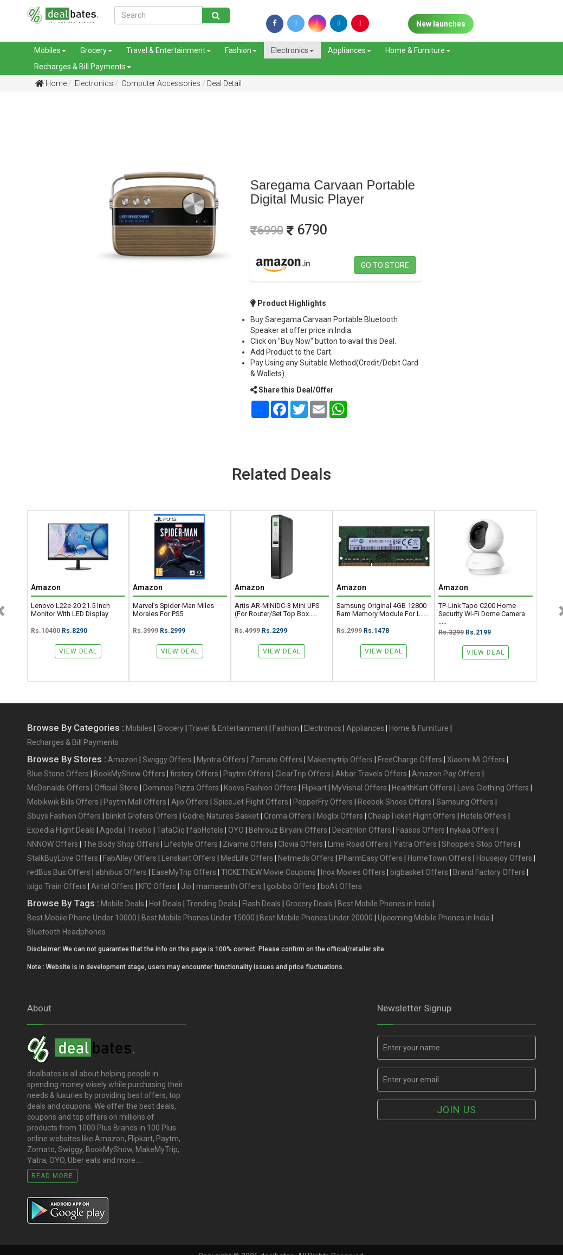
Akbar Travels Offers (371, 773)
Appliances (349, 50)
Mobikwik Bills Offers (63, 802)
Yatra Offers (415, 844)
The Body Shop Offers (121, 844)
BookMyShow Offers (129, 773)
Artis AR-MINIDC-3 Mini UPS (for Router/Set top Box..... (277, 609)
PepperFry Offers (323, 802)
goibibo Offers (291, 886)
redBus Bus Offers (58, 872)
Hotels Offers (484, 816)
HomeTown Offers (439, 858)
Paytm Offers (246, 773)
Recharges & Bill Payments (82, 66)
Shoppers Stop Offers (479, 844)
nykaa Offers (472, 830)
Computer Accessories (160, 83)
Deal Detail (224, 83)
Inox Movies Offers (353, 872)
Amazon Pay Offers (446, 773)
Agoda (111, 830)
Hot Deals (165, 903)
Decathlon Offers (361, 830)
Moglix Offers (339, 816)
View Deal (78, 651)
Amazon (123, 759)
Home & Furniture (417, 50)
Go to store (385, 265)
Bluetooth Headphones (66, 931)
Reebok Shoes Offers (394, 802)
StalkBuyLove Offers (62, 858)
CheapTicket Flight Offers (412, 816)
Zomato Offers (276, 759)
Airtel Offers (112, 886)
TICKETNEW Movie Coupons (268, 872)
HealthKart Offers (422, 787)
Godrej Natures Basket (221, 816)
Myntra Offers (221, 759)
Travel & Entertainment (168, 50)
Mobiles (50, 50)
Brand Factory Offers (489, 872)
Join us (456, 1109)
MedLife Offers (247, 858)
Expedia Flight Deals (61, 830)
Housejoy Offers (504, 858)
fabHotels (206, 830)
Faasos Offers (420, 830)
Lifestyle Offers (191, 844)
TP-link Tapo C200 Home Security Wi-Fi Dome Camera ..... (481, 613)
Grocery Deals (309, 903)
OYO (236, 830)
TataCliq (171, 830)
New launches (440, 23)
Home (51, 83)
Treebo (139, 830)
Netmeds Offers (306, 858)
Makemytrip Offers (340, 759)
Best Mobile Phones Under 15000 (198, 917)
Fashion (241, 50)
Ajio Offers (190, 802)
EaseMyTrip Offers (184, 872)
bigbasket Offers (419, 872)
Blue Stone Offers (58, 773)
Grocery (96, 50)
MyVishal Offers (359, 787)
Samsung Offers (465, 802)
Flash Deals (261, 903)
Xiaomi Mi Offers (476, 759)
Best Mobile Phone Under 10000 (82, 917)
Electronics (292, 50)
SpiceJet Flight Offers (250, 802)
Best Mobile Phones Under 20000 (316, 917)
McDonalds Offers (58, 787)
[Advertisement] (38, 270)
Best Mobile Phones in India (384, 903)
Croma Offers (288, 816)
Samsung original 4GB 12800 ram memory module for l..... (382, 609)
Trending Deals (211, 903)
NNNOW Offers (52, 844)
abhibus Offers (121, 872)
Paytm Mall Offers (134, 802)
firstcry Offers (194, 773)
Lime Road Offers (358, 844)
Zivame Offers (248, 844)
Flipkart (314, 787)
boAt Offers (341, 886)
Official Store (116, 787)
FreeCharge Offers (410, 759)
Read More (52, 1176)
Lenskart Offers (188, 858)
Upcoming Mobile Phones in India (434, 917)
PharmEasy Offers (371, 858)
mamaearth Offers (229, 886)
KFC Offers (157, 886)
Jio (186, 886)
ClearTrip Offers (303, 773)
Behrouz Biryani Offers (288, 830)
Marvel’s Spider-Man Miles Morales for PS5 (173, 609)
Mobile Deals (122, 903)
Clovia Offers (300, 844)
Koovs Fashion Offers (260, 787)
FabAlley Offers (130, 858)
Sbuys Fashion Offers (64, 816)
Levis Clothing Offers (493, 787)
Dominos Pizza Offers (181, 787)
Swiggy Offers (167, 759)
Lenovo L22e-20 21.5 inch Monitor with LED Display (70, 609)
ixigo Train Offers (56, 886)
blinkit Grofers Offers (142, 816)
